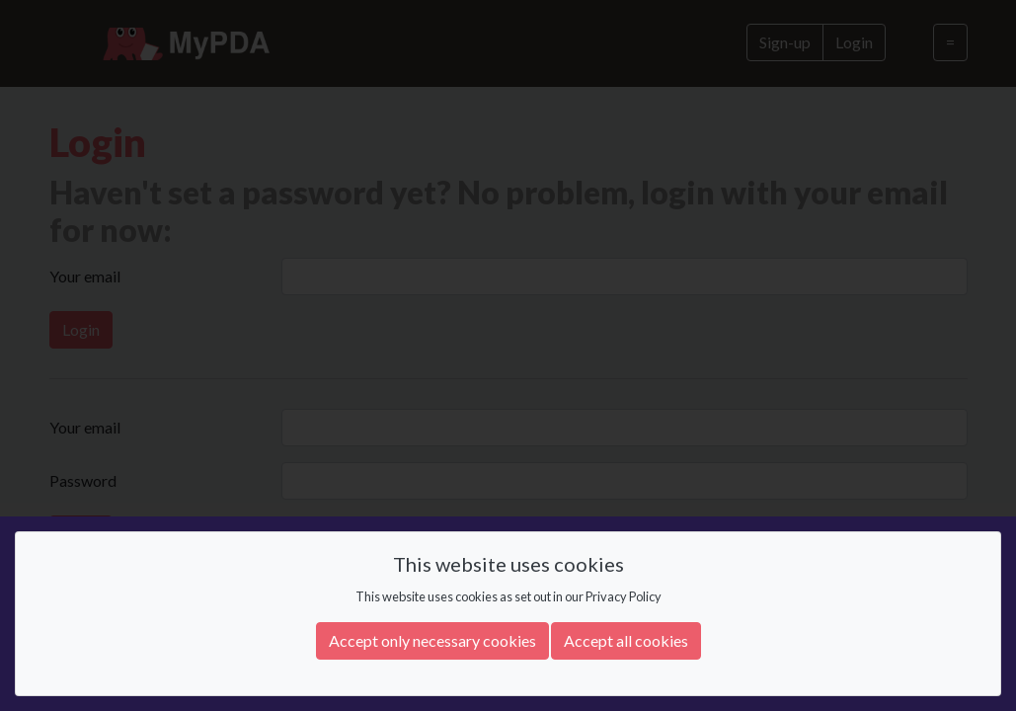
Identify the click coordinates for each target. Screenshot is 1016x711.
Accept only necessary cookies (432, 640)
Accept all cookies (626, 640)
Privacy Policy (624, 596)
